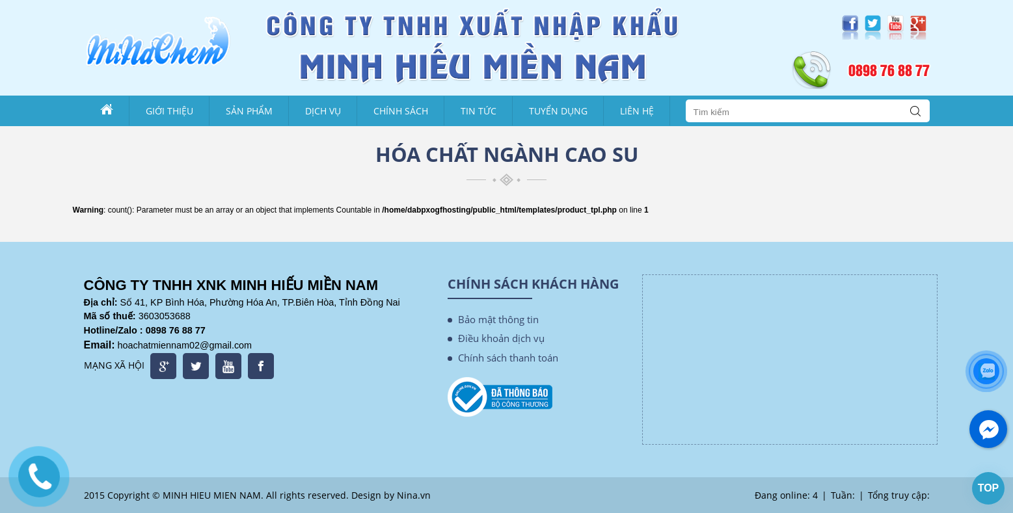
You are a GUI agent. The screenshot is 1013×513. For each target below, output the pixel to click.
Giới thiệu (169, 111)
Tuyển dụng (558, 111)
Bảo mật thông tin (498, 319)
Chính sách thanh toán (508, 357)
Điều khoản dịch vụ (501, 338)
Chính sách (400, 111)
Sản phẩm (249, 111)
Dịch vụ (323, 111)
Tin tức (478, 111)
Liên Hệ (637, 111)
